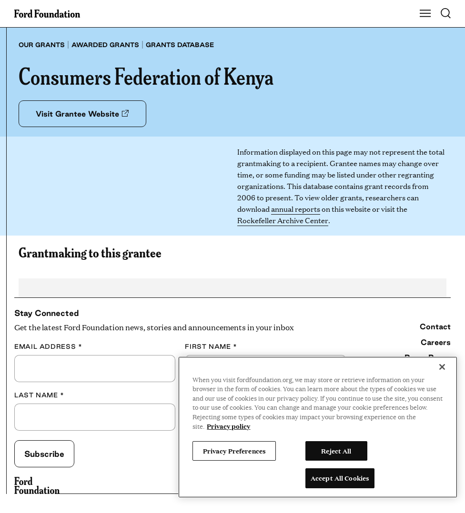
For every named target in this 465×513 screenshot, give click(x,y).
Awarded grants (105, 45)
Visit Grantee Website (87, 113)
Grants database (180, 45)
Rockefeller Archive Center (282, 220)
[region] (317, 427)
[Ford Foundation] (37, 485)
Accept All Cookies (340, 478)
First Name (211, 346)
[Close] (442, 366)
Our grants (42, 45)
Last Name (39, 395)
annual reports (295, 208)
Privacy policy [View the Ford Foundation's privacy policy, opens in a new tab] (228, 426)
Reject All (336, 450)
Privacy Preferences (234, 450)
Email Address (48, 346)
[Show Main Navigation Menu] (425, 14)
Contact (435, 326)
